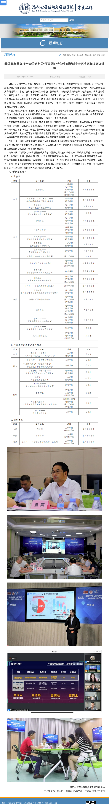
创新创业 (88, 55)
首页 (73, 55)
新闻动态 (96, 55)
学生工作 (80, 55)
